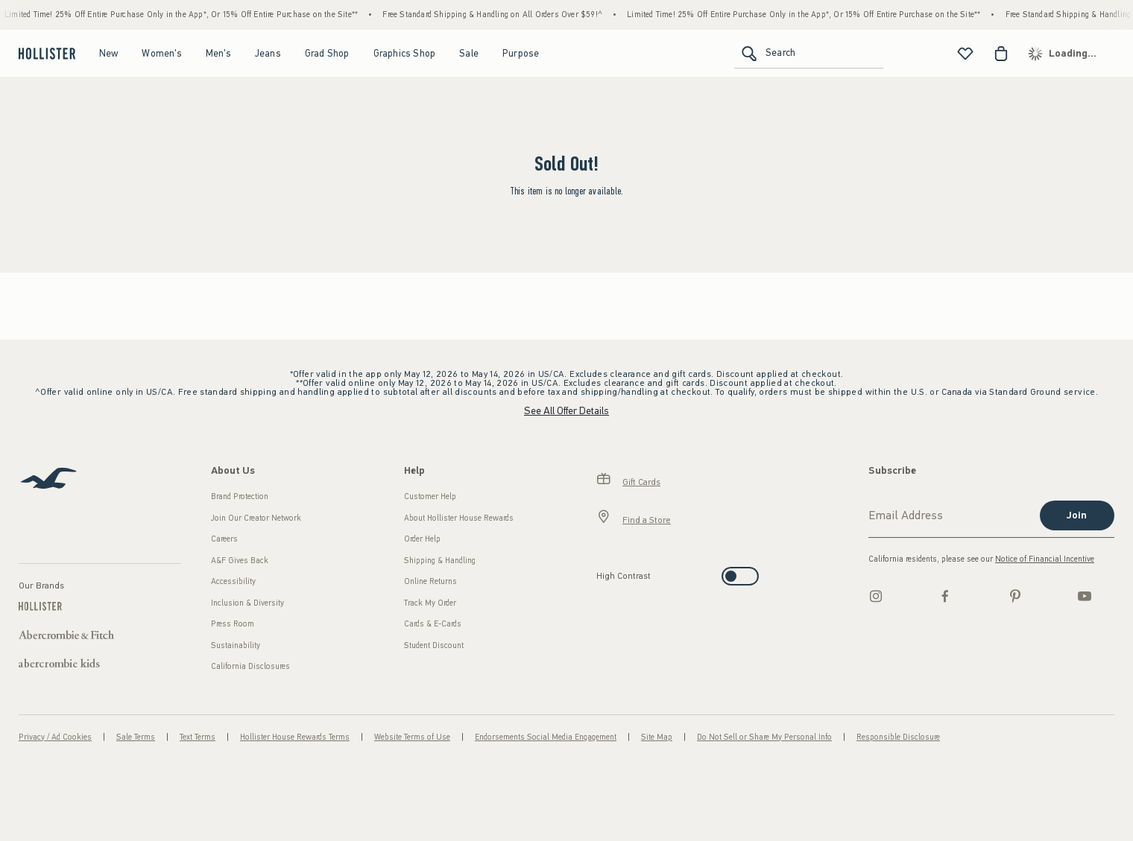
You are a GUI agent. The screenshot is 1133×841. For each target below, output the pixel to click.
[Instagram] (875, 595)
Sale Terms (135, 737)
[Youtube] (1084, 595)
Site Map (656, 737)
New (109, 53)
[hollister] (45, 53)
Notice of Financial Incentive (1044, 559)
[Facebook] (945, 595)
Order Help (422, 539)
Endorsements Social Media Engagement (545, 737)
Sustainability (235, 645)
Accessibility (233, 581)
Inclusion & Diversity (247, 603)
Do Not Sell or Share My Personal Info (764, 737)
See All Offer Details (566, 411)
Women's (161, 53)
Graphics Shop (404, 53)
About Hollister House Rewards (459, 518)
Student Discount (434, 645)
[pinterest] (1015, 595)
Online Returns (430, 581)
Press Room (232, 623)
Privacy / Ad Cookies (55, 737)
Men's (218, 53)
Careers (224, 539)
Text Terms (197, 737)
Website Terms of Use (412, 737)
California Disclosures (250, 666)
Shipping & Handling (440, 560)
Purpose (520, 53)
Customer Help (430, 496)
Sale (469, 53)
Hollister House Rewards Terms (295, 737)
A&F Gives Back (239, 560)
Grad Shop (327, 53)
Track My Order (430, 603)
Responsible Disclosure (898, 737)
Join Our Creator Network (256, 518)
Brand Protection (239, 496)
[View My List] (965, 53)
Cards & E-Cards (432, 623)
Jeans (268, 53)
